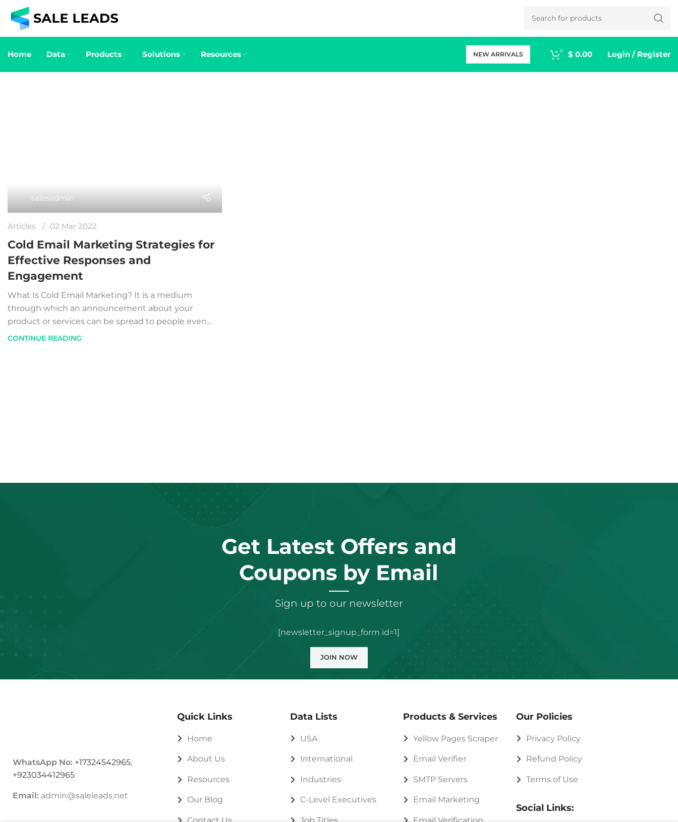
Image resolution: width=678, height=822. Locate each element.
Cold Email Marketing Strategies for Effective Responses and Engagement (111, 268)
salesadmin (52, 206)
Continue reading (45, 347)
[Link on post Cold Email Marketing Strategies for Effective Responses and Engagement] (115, 161)
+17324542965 (103, 771)
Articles (21, 234)
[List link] (226, 747)
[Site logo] (64, 22)
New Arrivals (498, 63)
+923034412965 (44, 784)
